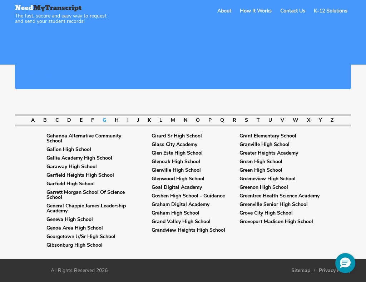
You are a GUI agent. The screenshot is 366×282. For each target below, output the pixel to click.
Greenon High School (263, 187)
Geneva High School (69, 219)
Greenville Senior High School (273, 204)
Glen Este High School (177, 153)
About (224, 10)
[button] (345, 263)
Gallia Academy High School (79, 158)
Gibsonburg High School (74, 245)
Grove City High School (266, 213)
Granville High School (264, 144)
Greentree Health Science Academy (279, 195)
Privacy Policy (335, 270)
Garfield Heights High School (80, 175)
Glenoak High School (176, 161)
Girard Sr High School (177, 136)
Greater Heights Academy (268, 153)
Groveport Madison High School (276, 221)
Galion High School (68, 149)
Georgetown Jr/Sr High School (80, 236)
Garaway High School (71, 166)
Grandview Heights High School (188, 230)
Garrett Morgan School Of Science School (85, 195)
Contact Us (292, 10)
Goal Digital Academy (177, 187)
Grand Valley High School (181, 221)
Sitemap (300, 270)
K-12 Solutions (330, 10)
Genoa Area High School (74, 228)
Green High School (260, 161)
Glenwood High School (178, 178)
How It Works (256, 10)
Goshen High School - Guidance (188, 195)
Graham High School (175, 213)
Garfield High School (70, 183)
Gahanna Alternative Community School (83, 138)
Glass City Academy (174, 144)
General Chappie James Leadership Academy (86, 208)
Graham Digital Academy (180, 204)
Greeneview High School (267, 178)
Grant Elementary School (267, 136)
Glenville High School (176, 170)
